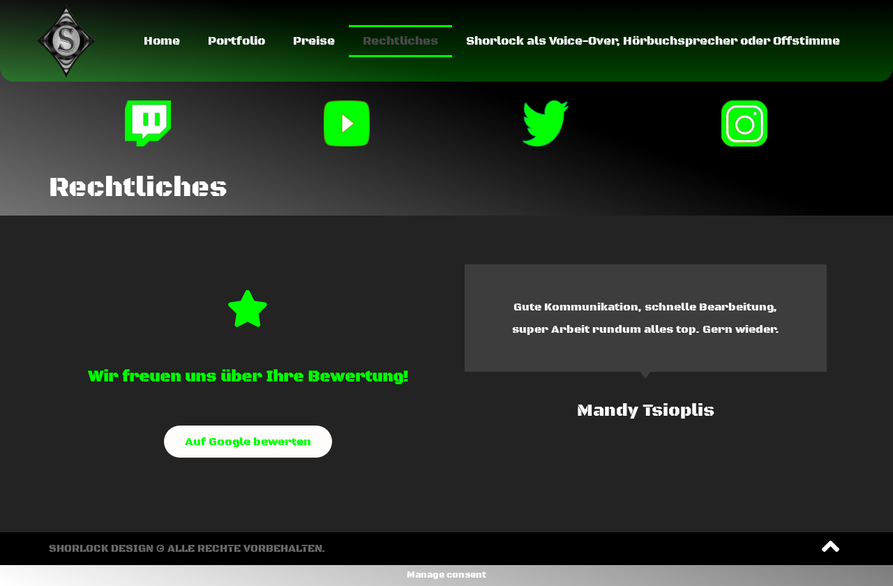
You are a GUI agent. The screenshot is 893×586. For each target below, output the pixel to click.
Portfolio (236, 41)
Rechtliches (400, 41)
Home (162, 41)
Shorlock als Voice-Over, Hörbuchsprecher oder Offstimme (653, 41)
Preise (314, 41)
